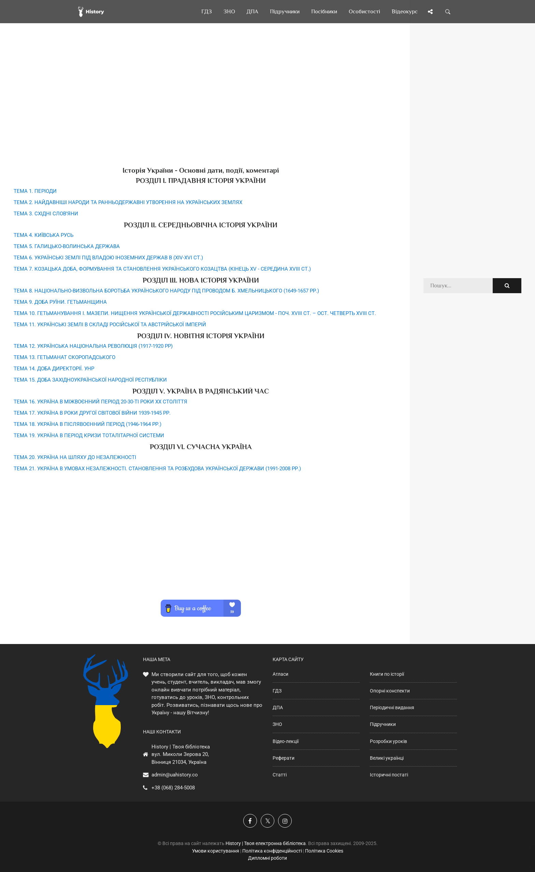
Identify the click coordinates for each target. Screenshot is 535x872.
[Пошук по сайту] (448, 11)
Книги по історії (387, 674)
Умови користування (215, 851)
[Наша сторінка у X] (267, 821)
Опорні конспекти (390, 691)
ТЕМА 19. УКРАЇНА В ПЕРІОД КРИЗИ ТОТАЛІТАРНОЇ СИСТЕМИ (89, 435)
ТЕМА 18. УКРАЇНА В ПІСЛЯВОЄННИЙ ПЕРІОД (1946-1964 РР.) (87, 424)
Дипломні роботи (267, 858)
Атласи (280, 674)
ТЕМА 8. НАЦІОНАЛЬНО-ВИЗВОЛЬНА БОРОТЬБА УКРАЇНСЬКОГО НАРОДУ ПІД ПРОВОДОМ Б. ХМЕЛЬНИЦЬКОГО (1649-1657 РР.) (166, 291)
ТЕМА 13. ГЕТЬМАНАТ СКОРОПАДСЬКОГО (64, 357)
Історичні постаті (389, 774)
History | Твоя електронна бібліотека (266, 843)
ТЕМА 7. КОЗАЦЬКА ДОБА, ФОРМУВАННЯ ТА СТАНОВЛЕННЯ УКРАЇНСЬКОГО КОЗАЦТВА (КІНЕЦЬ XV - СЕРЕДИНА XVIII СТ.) (162, 269)
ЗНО (277, 724)
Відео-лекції (286, 741)
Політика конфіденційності (272, 851)
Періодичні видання (392, 707)
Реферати (283, 758)
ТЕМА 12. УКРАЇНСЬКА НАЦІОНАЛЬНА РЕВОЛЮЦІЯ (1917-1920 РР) (93, 346)
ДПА (278, 707)
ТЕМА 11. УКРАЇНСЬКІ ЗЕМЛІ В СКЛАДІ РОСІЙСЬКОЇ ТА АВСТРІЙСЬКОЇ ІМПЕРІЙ (110, 324)
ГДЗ (277, 691)
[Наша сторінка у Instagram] (285, 821)
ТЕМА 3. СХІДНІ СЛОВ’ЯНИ (46, 214)
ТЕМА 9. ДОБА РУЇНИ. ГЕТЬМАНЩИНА (60, 302)
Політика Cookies (324, 851)
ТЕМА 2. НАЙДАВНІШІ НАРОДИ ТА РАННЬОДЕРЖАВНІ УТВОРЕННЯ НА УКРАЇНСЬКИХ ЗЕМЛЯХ (128, 202)
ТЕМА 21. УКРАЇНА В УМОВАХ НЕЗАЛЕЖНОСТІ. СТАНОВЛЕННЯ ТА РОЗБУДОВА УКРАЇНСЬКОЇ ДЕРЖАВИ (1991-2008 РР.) (157, 469)
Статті (280, 774)
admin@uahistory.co (174, 775)
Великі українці (387, 758)
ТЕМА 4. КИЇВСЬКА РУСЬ (43, 235)
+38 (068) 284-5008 (173, 788)
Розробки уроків (388, 741)
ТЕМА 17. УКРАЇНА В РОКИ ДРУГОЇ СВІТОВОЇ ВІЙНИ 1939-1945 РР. (92, 413)
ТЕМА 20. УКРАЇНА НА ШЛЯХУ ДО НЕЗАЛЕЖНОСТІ (75, 457)
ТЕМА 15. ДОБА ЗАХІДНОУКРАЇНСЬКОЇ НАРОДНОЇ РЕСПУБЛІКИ (90, 380)
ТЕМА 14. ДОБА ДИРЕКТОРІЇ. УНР (54, 369)
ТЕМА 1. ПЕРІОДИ (35, 191)
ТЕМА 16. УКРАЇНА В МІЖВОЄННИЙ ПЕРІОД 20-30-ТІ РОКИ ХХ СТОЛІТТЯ (100, 402)
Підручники (383, 724)
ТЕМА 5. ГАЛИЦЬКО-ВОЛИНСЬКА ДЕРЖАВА (67, 246)
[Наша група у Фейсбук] (250, 821)
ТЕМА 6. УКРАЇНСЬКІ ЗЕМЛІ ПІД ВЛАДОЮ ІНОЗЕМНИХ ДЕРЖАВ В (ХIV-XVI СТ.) (108, 258)
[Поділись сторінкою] (430, 11)
